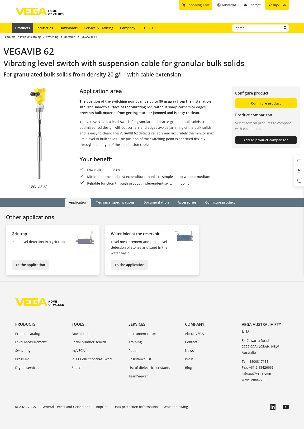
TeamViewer (138, 376)
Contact (191, 342)
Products (22, 28)
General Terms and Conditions (66, 407)
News (189, 350)
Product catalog (27, 333)
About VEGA (194, 333)
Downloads (69, 28)
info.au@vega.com (256, 373)
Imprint (102, 407)
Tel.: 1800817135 (255, 361)
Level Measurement (31, 342)
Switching (23, 350)
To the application (30, 264)
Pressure (22, 359)
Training (135, 342)
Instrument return (142, 333)
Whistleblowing (176, 407)
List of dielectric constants (149, 367)
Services (136, 324)
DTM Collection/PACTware (92, 359)
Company (127, 28)
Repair (133, 350)
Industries (45, 28)
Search (77, 367)
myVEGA (78, 350)
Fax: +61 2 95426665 (258, 367)
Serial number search (89, 342)
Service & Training (98, 28)
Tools (78, 324)
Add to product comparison (266, 140)
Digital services (27, 367)
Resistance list (139, 359)
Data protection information (136, 407)
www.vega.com (254, 379)
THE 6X (149, 27)
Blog (188, 367)
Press (189, 359)
